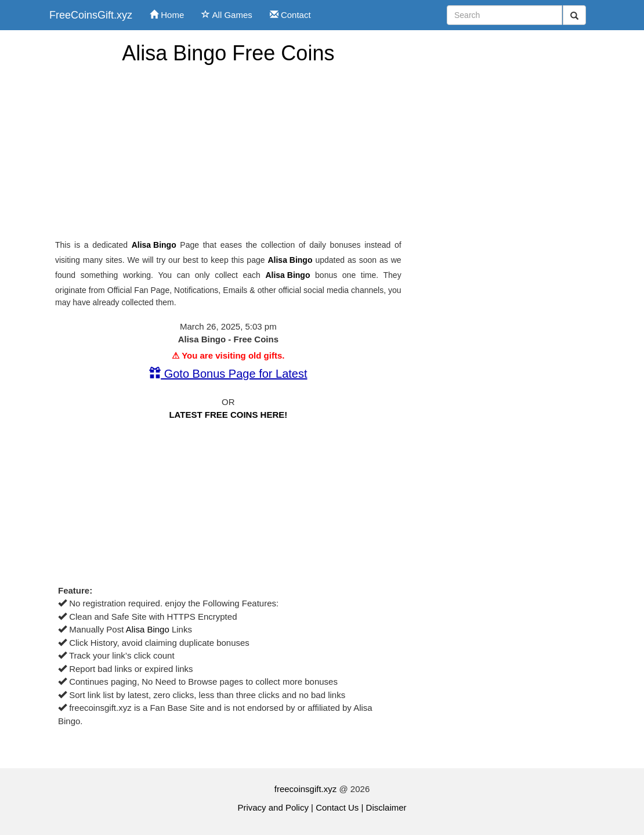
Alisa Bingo (154, 245)
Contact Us (337, 807)
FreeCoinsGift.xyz (90, 15)
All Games (226, 15)
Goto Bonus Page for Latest (228, 373)
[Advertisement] (228, 152)
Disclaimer (386, 807)
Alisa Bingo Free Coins (228, 53)
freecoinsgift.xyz (305, 789)
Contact (290, 15)
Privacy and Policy (273, 807)
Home (167, 15)
